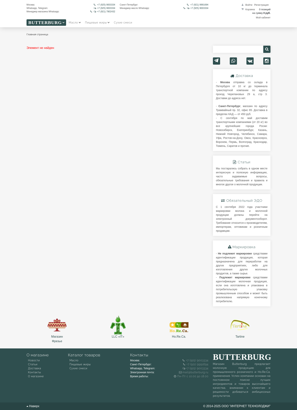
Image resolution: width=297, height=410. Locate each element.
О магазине (36, 376)
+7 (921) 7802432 (102, 11)
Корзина (250, 9)
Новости (34, 360)
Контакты (34, 372)
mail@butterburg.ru (193, 372)
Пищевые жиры (80, 364)
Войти (248, 4)
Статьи (33, 364)
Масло (74, 360)
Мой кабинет (263, 17)
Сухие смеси (78, 368)
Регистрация (261, 4)
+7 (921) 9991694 (197, 4)
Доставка (34, 368)
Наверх (33, 406)
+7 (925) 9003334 (104, 4)
